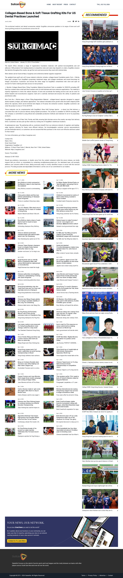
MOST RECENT (57, 4)
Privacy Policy (92, 575)
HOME (49, 4)
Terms (83, 575)
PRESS (66, 4)
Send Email (12, 143)
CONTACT (72, 4)
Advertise (103, 575)
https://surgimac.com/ (29, 135)
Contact (110, 575)
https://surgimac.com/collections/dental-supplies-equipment (42, 74)
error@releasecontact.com (48, 162)
